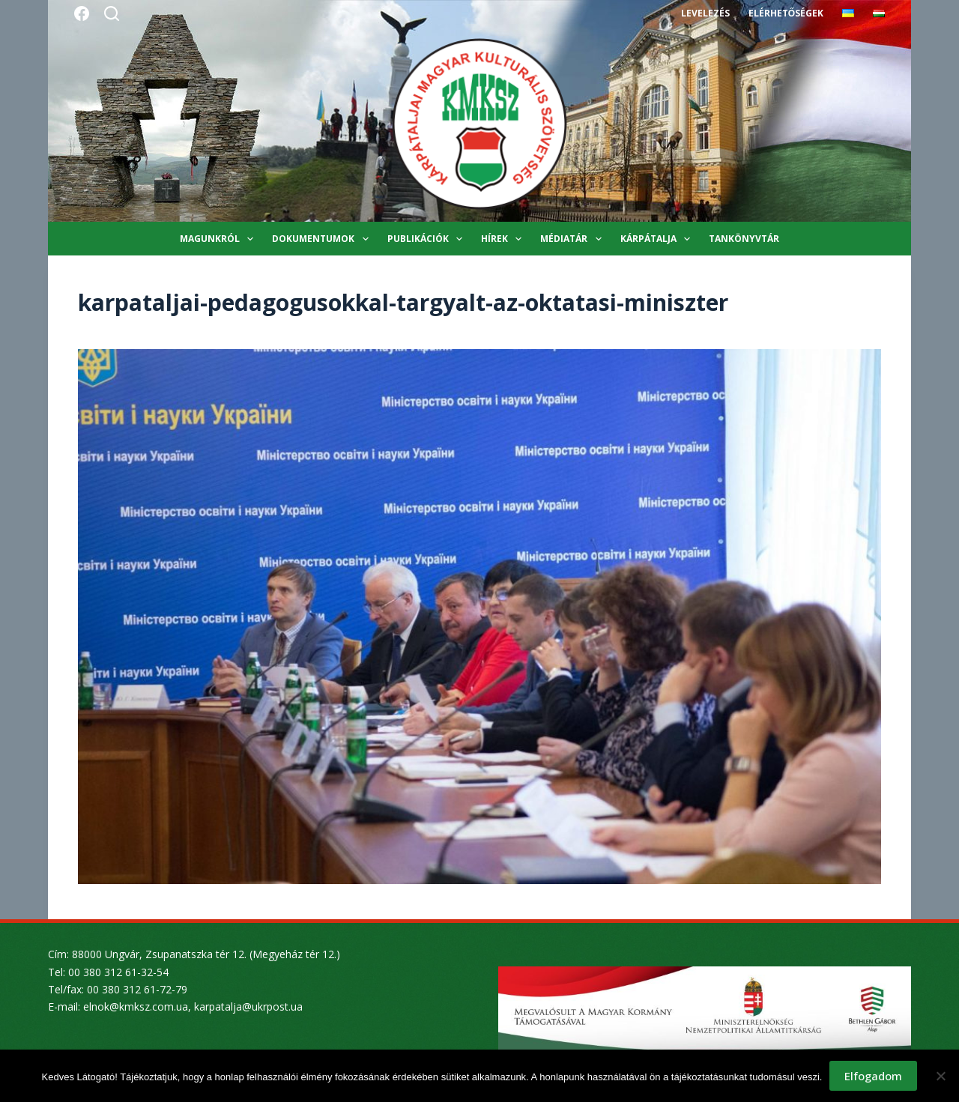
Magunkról (219, 239)
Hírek (504, 239)
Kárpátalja (658, 239)
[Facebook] (81, 13)
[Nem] (940, 1075)
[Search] (111, 13)
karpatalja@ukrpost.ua (248, 1006)
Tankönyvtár (744, 238)
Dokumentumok (323, 239)
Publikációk (427, 239)
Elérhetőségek (785, 13)
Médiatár (573, 239)
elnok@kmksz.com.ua (135, 1006)
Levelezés (705, 13)
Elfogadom (873, 1075)
